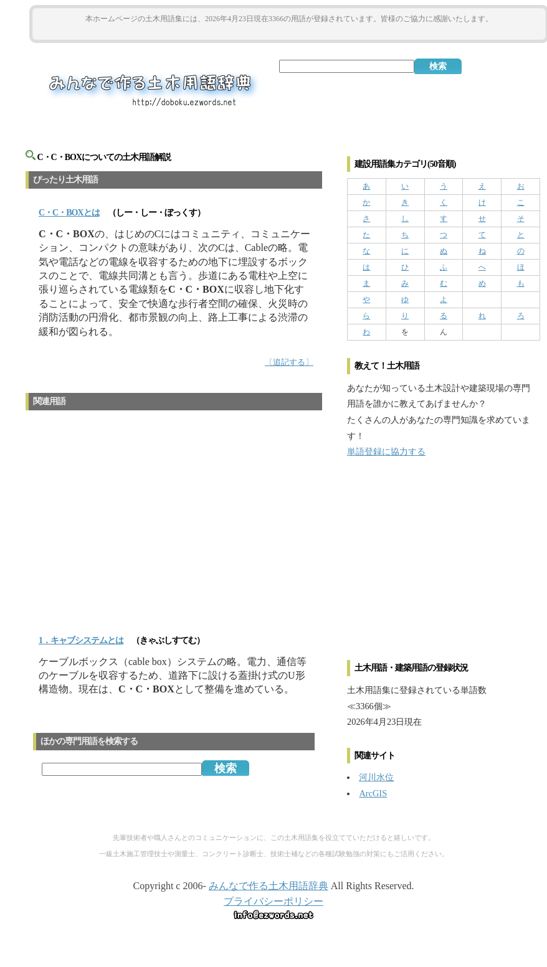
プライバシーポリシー (273, 901)
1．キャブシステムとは (81, 640)
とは (69, 212)
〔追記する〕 (289, 362)
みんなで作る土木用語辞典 (268, 885)
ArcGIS (373, 793)
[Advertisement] (289, 32)
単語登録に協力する (386, 451)
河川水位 (376, 777)
